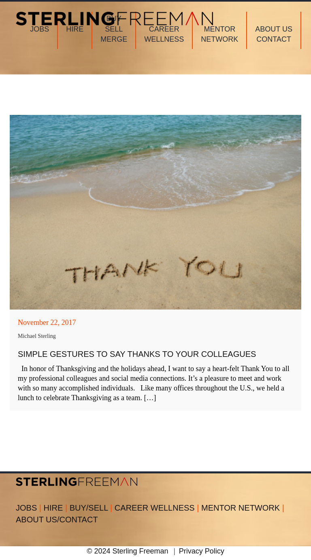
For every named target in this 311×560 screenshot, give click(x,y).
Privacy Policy (201, 551)
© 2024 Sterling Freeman (127, 551)
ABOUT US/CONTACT (57, 519)
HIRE (57, 507)
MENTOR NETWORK (242, 507)
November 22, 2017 (47, 322)
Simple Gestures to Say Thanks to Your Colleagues (137, 354)
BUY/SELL (92, 507)
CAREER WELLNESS (158, 507)
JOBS (30, 507)
